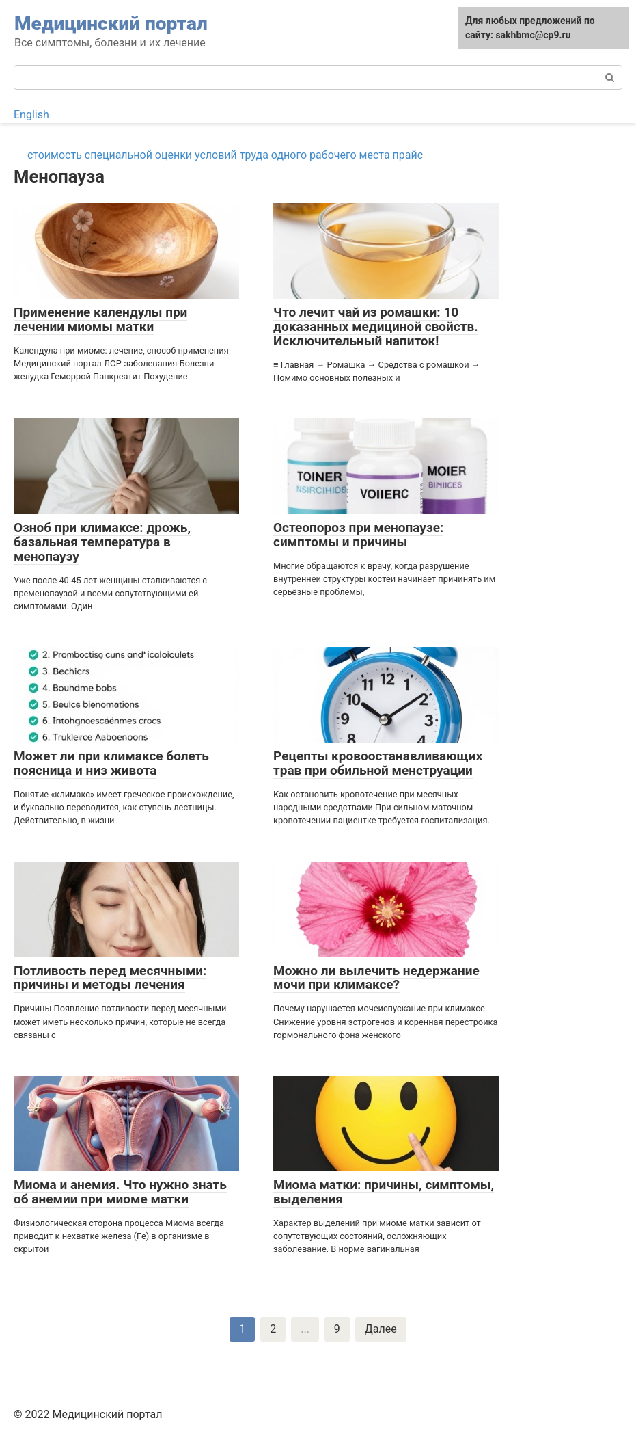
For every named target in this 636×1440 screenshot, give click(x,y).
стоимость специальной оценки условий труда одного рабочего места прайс (225, 154)
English (31, 114)
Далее (381, 1328)
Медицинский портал (111, 23)
